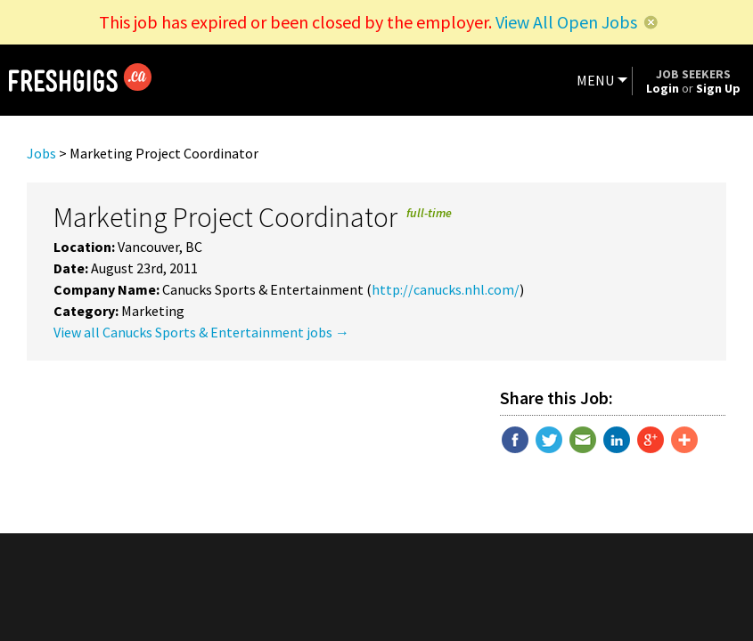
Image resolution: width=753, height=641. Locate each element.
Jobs (41, 153)
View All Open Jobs (566, 22)
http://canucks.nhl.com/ (446, 289)
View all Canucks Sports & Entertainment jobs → (201, 332)
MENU (595, 80)
